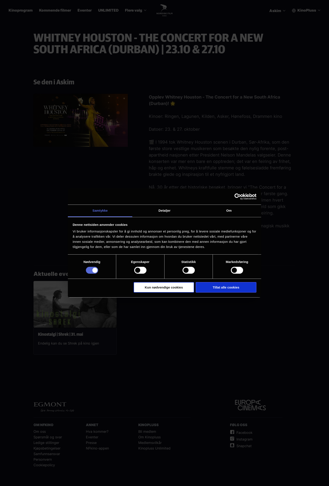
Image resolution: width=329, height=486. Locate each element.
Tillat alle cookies (226, 287)
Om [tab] (229, 210)
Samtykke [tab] (100, 210)
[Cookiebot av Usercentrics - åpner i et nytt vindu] (237, 196)
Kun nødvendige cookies (164, 287)
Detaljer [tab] (164, 210)
